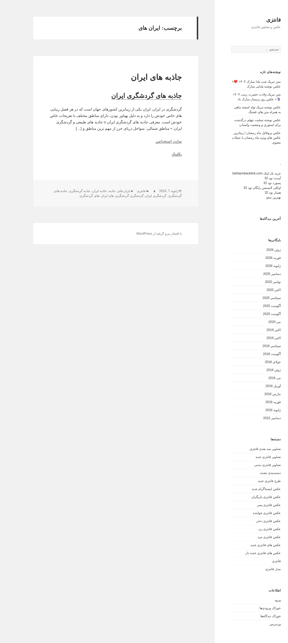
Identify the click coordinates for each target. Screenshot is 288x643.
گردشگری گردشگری (116, 195)
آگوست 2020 (259, 314)
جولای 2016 (260, 362)
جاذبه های (47, 191)
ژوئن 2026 (260, 250)
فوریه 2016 (260, 402)
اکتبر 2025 (261, 290)
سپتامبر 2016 (259, 346)
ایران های (110, 191)
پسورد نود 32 (259, 183)
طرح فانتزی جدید (256, 481)
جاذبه (99, 191)
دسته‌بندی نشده (257, 473)
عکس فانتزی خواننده (254, 513)
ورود (265, 600)
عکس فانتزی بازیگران (253, 497)
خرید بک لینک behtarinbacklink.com (243, 173)
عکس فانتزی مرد (256, 537)
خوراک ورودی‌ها (257, 608)
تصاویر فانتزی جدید (255, 457)
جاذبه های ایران (143, 77)
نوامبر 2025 (260, 282)
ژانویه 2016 (260, 410)
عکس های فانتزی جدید (252, 545)
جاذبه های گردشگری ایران (133, 95)
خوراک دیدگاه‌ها (257, 616)
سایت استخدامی (156, 141)
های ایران (94, 195)
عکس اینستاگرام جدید (253, 489)
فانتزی (260, 20)
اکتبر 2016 (261, 338)
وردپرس (262, 624)
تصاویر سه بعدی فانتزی (252, 449)
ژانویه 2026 (260, 266)
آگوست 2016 (259, 354)
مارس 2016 (259, 394)
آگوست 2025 (259, 306)
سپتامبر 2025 (259, 298)
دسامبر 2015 (259, 418)
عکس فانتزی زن (256, 529)
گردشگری (162, 195)
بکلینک (164, 154)
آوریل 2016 (260, 386)
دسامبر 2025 (259, 274)
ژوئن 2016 (260, 370)
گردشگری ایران (142, 195)
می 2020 (261, 322)
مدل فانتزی (260, 569)
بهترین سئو (260, 197)
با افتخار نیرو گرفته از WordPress (146, 233)
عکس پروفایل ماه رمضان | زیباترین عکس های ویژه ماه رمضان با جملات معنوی (243, 137)
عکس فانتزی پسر (256, 505)
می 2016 (261, 378)
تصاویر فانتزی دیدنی (254, 465)
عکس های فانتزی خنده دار (250, 553)
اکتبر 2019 (261, 330)
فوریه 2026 (260, 258)
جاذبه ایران (86, 191)
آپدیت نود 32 (259, 178)
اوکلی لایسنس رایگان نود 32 (249, 187)
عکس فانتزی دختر (255, 521)
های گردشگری (76, 195)
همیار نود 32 (260, 192)
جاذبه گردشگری (66, 191)
